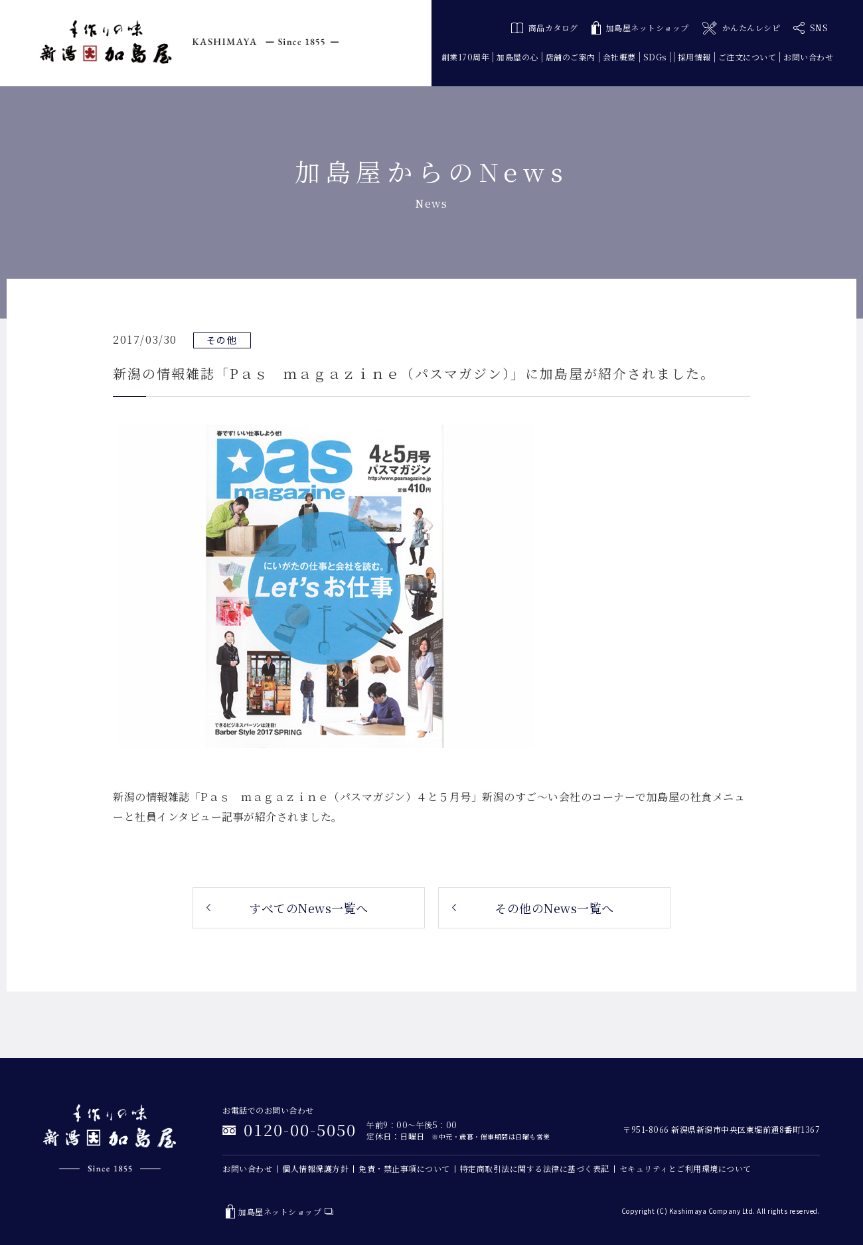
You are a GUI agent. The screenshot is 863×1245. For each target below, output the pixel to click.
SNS (810, 28)
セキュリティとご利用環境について (685, 1168)
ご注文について (747, 56)
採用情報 (694, 56)
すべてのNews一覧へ (308, 907)
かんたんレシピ (741, 28)
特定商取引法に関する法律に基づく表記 (534, 1168)
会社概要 (619, 56)
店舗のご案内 (570, 56)
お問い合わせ (808, 56)
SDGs (655, 56)
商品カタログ (544, 27)
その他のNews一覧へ (554, 907)
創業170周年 (465, 56)
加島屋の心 (517, 56)
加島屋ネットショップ (640, 28)
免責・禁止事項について (404, 1168)
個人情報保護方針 (315, 1168)
